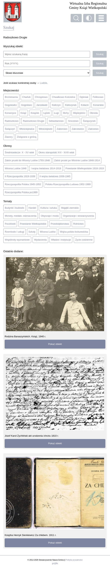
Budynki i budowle (14, 207)
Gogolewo (26, 105)
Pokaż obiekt (55, 344)
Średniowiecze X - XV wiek (19, 152)
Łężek (46, 113)
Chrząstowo (41, 97)
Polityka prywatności (74, 560)
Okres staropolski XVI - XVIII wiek (56, 152)
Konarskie (98, 105)
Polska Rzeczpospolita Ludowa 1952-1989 (68, 184)
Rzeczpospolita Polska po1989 (21, 192)
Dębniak (84, 97)
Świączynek (89, 121)
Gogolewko (11, 105)
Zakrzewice (78, 128)
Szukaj (99, 54)
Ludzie (43, 83)
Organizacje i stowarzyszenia (78, 215)
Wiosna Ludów (48, 231)
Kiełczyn (56, 105)
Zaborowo (62, 128)
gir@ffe (55, 563)
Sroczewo (73, 121)
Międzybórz (79, 113)
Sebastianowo (56, 121)
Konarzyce (10, 113)
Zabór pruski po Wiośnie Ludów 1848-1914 (77, 160)
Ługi (56, 113)
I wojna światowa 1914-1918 (46, 168)
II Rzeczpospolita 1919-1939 (20, 176)
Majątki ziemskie (70, 207)
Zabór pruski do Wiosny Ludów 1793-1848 (27, 160)
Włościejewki (45, 128)
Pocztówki (10, 223)
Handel (32, 207)
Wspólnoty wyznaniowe (17, 239)
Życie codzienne (84, 239)
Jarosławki (41, 105)
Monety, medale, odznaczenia (20, 215)
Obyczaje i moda (50, 215)
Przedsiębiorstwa (60, 223)
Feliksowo (98, 97)
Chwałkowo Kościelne (63, 97)
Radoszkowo (11, 121)
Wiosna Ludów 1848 (15, 168)
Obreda (94, 113)
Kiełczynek (71, 105)
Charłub (26, 97)
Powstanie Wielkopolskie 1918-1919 (84, 168)
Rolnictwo (78, 223)
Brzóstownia (11, 97)
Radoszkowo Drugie (33, 121)
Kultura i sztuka (48, 207)
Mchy (66, 113)
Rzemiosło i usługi (14, 231)
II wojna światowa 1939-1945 (55, 176)
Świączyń (10, 128)
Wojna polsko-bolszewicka (74, 231)
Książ (23, 113)
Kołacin (85, 105)
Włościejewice (26, 128)
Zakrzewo (93, 128)
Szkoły (31, 231)
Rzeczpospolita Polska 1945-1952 (23, 184)
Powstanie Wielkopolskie (33, 223)
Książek (35, 113)
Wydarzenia (40, 239)
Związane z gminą (26, 136)
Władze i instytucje (61, 239)
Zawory (9, 136)
